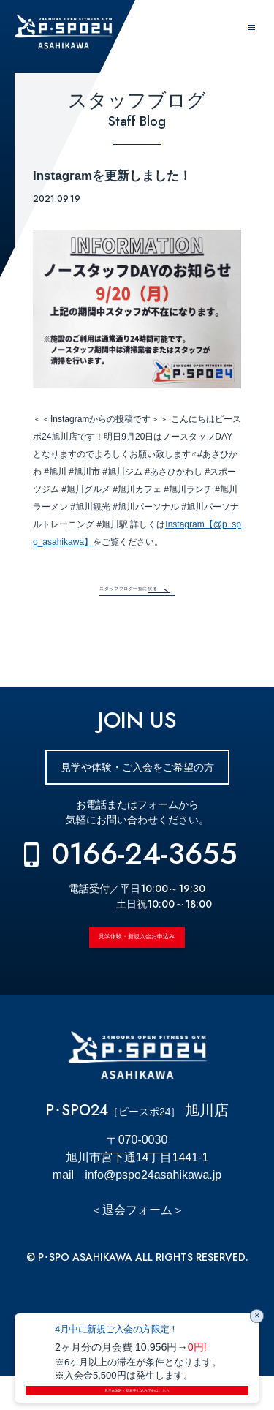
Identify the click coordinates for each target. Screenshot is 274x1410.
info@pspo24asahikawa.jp (153, 1209)
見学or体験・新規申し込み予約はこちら (137, 1386)
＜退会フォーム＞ (137, 1244)
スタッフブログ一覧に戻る (112, 592)
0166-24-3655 (144, 864)
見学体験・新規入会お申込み (137, 958)
